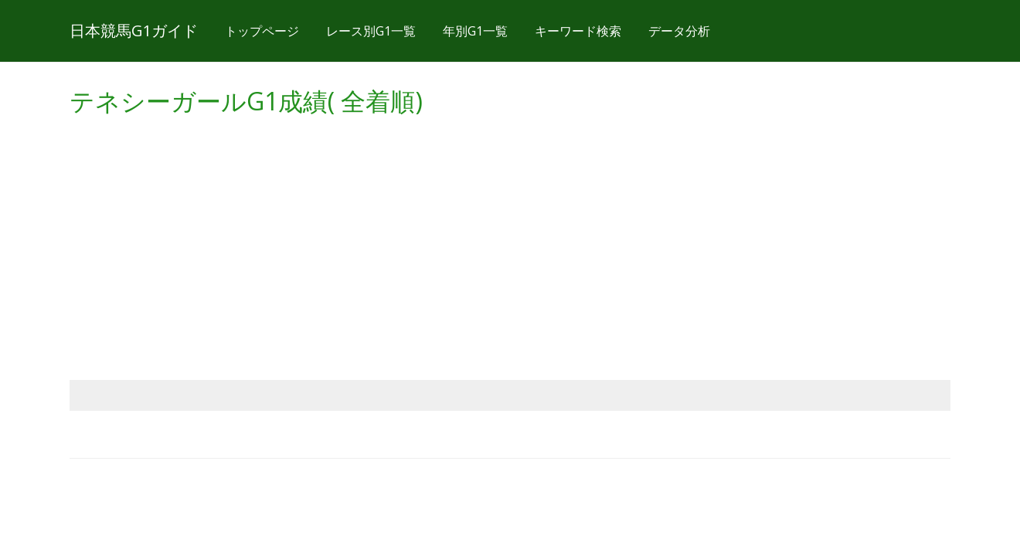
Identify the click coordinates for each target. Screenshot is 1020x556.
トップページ (262, 30)
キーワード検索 (578, 30)
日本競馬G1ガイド (134, 30)
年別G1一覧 (475, 30)
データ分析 (679, 30)
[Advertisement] (510, 233)
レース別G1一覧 (371, 30)
